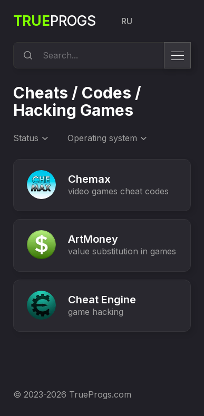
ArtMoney (93, 239)
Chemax (89, 179)
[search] (26, 55)
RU (126, 21)
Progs (54, 21)
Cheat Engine (102, 299)
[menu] (177, 55)
